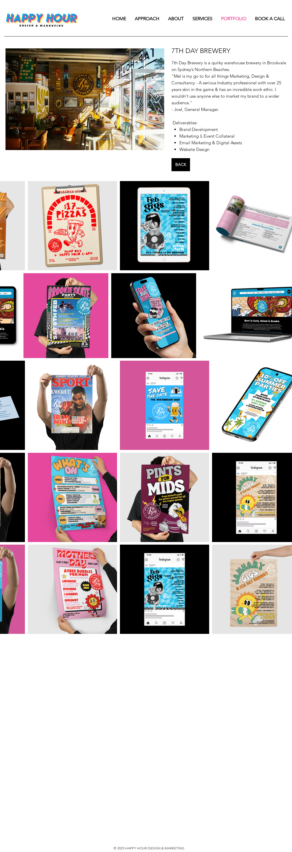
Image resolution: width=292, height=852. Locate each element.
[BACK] (180, 164)
